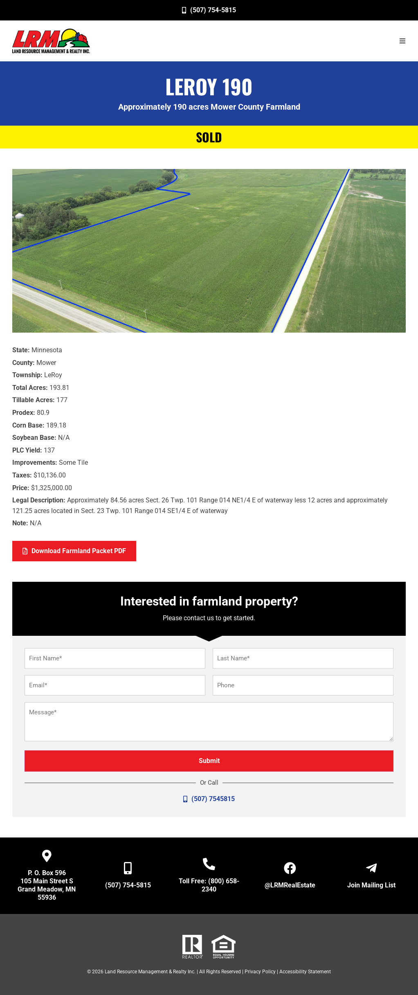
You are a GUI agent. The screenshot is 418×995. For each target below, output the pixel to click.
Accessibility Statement (305, 972)
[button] (402, 41)
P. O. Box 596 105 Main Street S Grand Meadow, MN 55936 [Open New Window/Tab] (47, 885)
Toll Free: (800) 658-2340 (209, 885)
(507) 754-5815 (128, 885)
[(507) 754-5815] (209, 10)
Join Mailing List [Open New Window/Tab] (371, 885)
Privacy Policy (260, 972)
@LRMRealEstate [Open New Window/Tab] (290, 885)
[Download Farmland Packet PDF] (74, 551)
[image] (51, 41)
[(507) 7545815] (209, 799)
